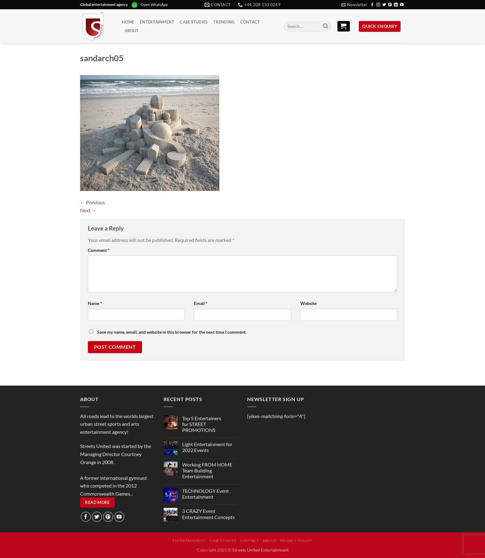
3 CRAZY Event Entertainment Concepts (208, 514)
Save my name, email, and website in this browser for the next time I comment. (172, 332)
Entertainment (157, 21)
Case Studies (194, 21)
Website (308, 303)
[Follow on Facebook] (372, 5)
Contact (250, 21)
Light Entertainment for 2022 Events (207, 447)
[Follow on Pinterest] (390, 5)
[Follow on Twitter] (384, 5)
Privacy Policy (296, 540)
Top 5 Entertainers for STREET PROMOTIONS (201, 424)
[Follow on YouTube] (402, 5)
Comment (98, 250)
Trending (223, 21)
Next (88, 210)
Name (95, 303)
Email (201, 303)
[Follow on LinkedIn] (396, 5)
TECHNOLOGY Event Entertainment (205, 494)
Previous (92, 202)
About (132, 30)
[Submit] (325, 26)
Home (128, 21)
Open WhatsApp (154, 4)
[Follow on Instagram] (378, 5)
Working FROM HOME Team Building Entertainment (207, 470)
